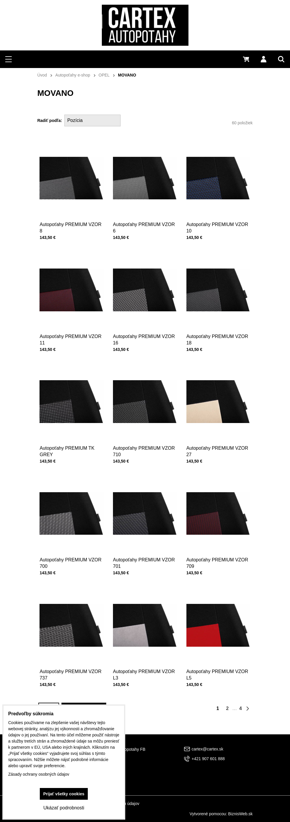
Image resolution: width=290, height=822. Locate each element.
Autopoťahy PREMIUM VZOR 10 (217, 227)
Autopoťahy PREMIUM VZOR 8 (70, 227)
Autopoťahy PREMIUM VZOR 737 (71, 673)
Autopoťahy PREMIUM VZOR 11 (71, 338)
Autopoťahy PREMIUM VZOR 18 (217, 338)
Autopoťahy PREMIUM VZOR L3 (144, 673)
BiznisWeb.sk (240, 813)
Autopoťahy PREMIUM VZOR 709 (217, 562)
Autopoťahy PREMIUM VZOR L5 (217, 673)
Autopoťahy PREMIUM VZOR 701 (144, 562)
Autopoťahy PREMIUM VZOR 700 (71, 562)
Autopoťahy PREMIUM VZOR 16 (144, 338)
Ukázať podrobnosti (63, 807)
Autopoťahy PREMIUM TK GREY (67, 450)
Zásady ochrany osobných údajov (38, 774)
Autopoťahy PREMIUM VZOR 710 (144, 450)
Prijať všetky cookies (64, 794)
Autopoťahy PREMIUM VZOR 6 (144, 227)
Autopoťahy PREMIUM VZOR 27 (217, 450)
